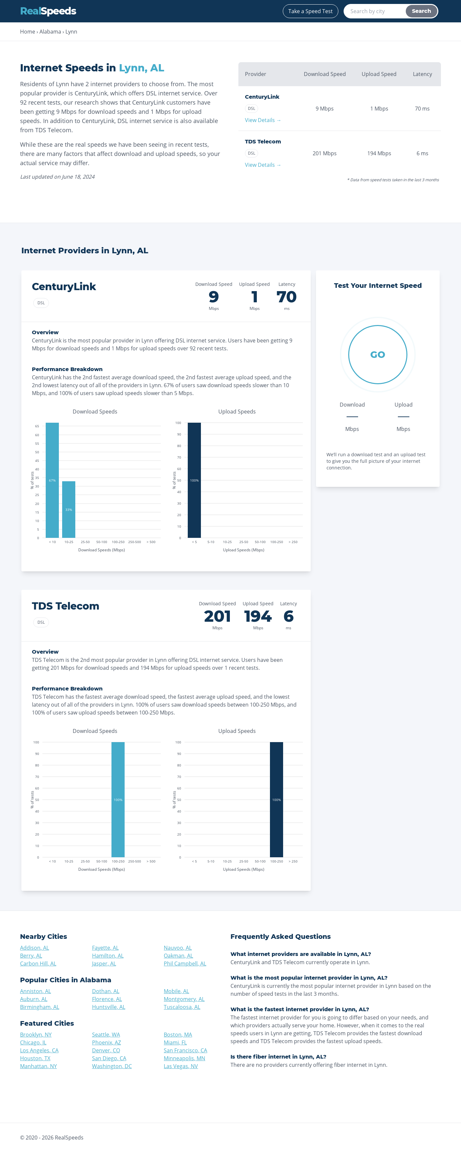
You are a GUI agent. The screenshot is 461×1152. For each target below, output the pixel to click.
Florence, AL (107, 999)
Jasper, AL (104, 963)
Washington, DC (112, 1066)
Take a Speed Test (310, 11)
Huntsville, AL (108, 1007)
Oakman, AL (178, 955)
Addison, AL (34, 947)
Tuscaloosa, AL (182, 1007)
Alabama (50, 31)
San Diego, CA (109, 1058)
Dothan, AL (105, 991)
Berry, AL (31, 955)
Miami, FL (175, 1042)
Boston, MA (178, 1034)
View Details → (263, 120)
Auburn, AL (33, 999)
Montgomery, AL (184, 999)
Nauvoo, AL (178, 947)
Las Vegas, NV (181, 1066)
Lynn (71, 31)
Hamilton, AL (108, 955)
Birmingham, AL (39, 1007)
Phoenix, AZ (106, 1042)
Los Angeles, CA (39, 1050)
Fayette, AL (105, 947)
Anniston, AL (35, 991)
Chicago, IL (33, 1042)
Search (421, 11)
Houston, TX (35, 1058)
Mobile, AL (176, 991)
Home (27, 31)
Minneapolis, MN (184, 1058)
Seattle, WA (106, 1034)
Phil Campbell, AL (185, 963)
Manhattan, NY (38, 1066)
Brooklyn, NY (36, 1034)
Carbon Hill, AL (38, 963)
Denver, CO (106, 1050)
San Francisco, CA (185, 1050)
